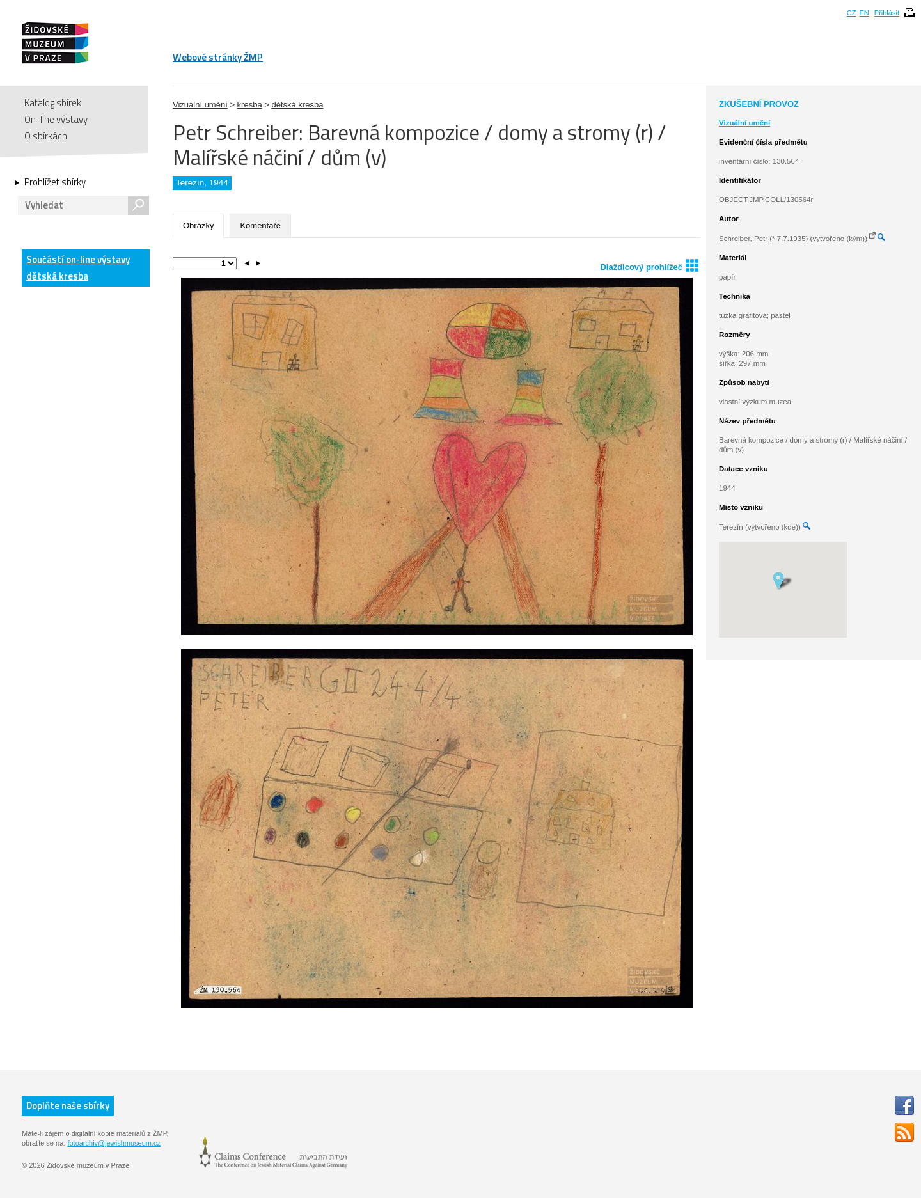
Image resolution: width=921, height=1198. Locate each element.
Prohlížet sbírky (55, 182)
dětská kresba (297, 104)
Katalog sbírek (52, 102)
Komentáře (260, 225)
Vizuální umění (200, 104)
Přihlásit (886, 13)
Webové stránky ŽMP (218, 57)
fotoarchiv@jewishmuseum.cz (114, 1143)
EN (864, 13)
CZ (851, 13)
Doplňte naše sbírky (67, 1105)
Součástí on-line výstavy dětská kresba (78, 267)
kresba (249, 104)
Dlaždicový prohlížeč (649, 265)
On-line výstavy (56, 119)
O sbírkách (45, 136)
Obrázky (198, 225)
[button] (782, 580)
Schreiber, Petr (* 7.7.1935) (763, 238)
